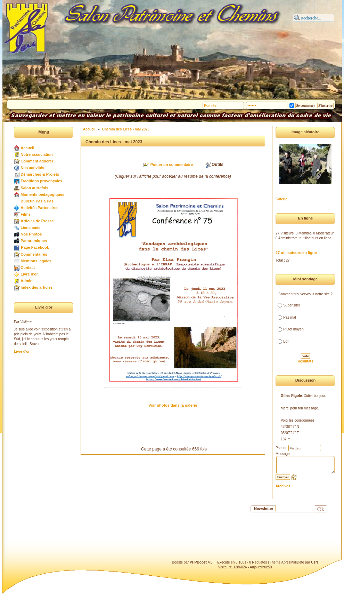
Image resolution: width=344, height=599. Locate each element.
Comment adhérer (37, 161)
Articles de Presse (37, 221)
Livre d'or (29, 274)
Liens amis (30, 227)
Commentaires (34, 254)
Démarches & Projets (40, 174)
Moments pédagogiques (42, 194)
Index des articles (36, 287)
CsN (314, 562)
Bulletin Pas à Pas (37, 201)
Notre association (36, 154)
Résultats (305, 361)
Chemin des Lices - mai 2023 (125, 129)
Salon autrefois (34, 188)
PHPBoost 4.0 (201, 562)
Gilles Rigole (291, 396)
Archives (283, 486)
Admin (26, 281)
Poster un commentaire (171, 164)
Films (26, 214)
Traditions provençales (41, 181)
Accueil (27, 148)
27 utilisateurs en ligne (296, 252)
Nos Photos (31, 234)
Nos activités (32, 168)
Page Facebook (35, 247)
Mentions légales (36, 261)
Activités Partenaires (39, 208)
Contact (28, 267)
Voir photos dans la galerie (173, 405)
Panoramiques (34, 241)
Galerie (281, 199)
